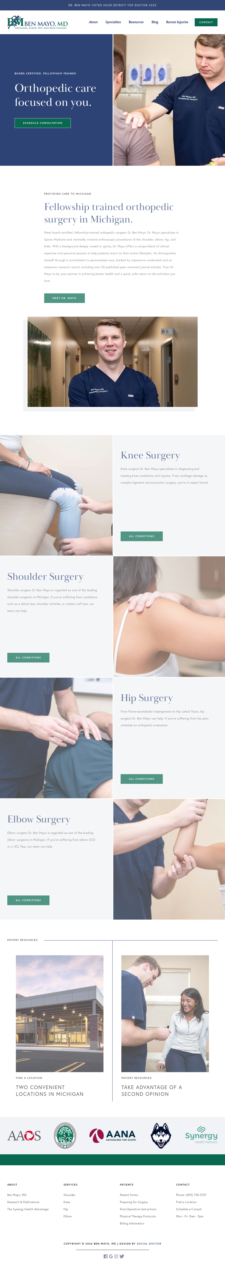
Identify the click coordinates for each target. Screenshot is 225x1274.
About (93, 22)
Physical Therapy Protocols (138, 1216)
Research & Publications (23, 1202)
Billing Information (132, 1223)
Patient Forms (129, 1195)
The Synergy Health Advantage (28, 1209)
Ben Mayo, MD (16, 1195)
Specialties (113, 22)
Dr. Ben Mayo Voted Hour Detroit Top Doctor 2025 (112, 5)
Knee (67, 1202)
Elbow (68, 1216)
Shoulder (69, 1195)
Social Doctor (149, 1243)
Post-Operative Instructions (138, 1209)
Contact (206, 22)
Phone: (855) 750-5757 (191, 1195)
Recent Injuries (177, 22)
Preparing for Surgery (134, 1202)
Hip (66, 1209)
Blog (154, 22)
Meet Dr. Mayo (64, 310)
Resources (136, 22)
